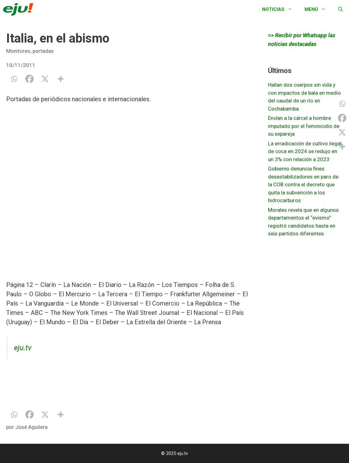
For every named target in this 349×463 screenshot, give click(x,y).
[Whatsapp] (14, 78)
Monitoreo (18, 51)
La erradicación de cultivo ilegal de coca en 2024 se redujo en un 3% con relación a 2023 (305, 151)
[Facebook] (29, 78)
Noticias (280, 9)
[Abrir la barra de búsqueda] (340, 9)
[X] (45, 78)
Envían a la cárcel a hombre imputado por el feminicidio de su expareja (303, 126)
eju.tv (22, 347)
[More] (60, 78)
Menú (318, 9)
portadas (43, 51)
